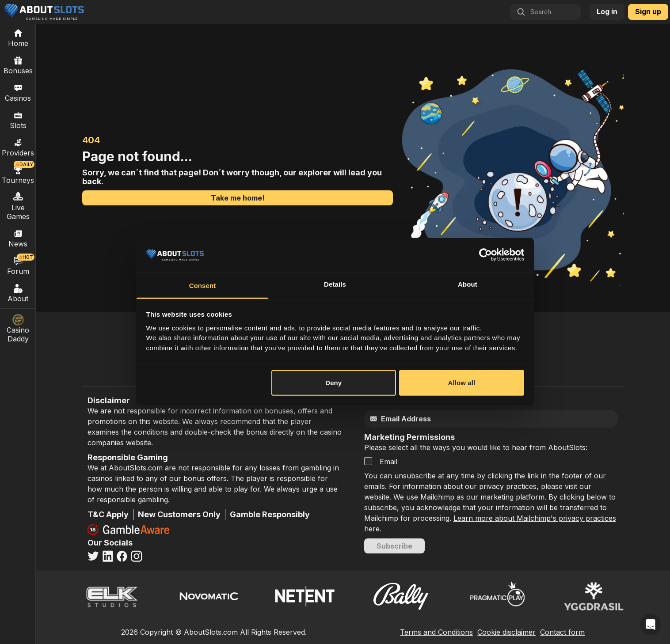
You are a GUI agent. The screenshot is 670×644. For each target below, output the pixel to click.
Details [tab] (335, 284)
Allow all (462, 382)
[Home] (18, 37)
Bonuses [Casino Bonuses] (18, 65)
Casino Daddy (18, 328)
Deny (333, 382)
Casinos (18, 92)
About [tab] (467, 284)
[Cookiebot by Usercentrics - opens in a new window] (485, 254)
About (18, 293)
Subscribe (394, 546)
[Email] (472, 419)
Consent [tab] (202, 285)
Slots (18, 120)
